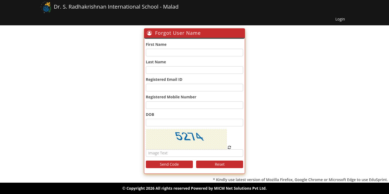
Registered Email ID (164, 79)
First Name (156, 44)
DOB (150, 114)
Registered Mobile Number (171, 96)
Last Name (156, 61)
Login (340, 19)
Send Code (169, 164)
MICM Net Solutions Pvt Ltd (240, 188)
